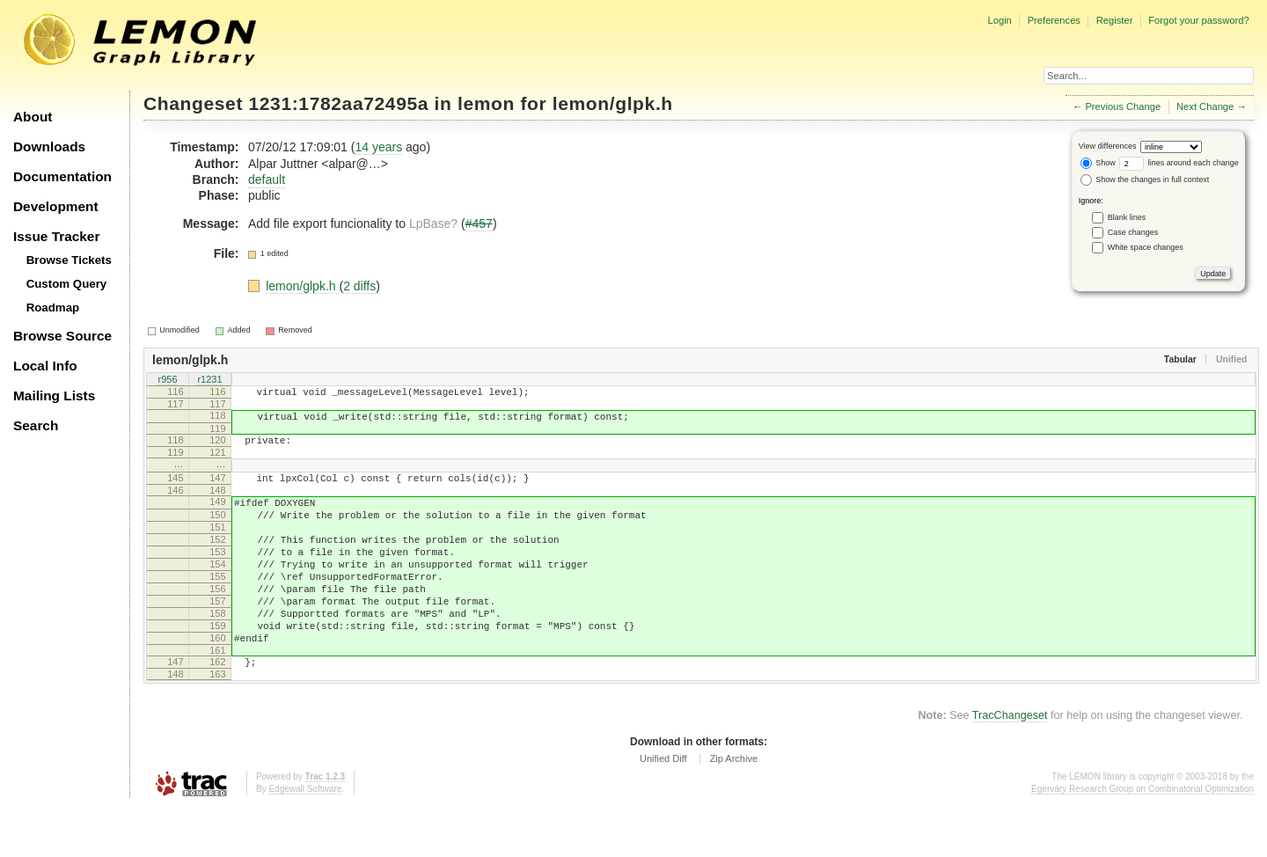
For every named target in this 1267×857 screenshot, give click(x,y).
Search (35, 425)
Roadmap (53, 307)
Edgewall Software (304, 839)
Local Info (45, 365)
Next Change (1205, 106)
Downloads (49, 146)
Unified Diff (663, 808)
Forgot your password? (1198, 20)
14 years (378, 147)
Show (1098, 162)
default (266, 179)
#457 (479, 223)
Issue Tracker (56, 236)
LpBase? (433, 223)
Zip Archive (734, 808)
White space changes (1145, 247)
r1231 (209, 380)
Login (999, 20)
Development (56, 206)
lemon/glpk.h (613, 103)
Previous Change (1123, 106)
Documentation (62, 176)
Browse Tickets (69, 260)
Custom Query (66, 283)
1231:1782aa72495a (339, 103)
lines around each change (1179, 162)
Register (1114, 20)
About (32, 116)
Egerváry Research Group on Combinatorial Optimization (1142, 839)
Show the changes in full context (1145, 179)
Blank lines (1127, 217)
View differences (1108, 146)
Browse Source (62, 335)
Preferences (1054, 20)
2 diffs (359, 286)
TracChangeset (1010, 765)
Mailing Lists (54, 395)
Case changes (1133, 232)
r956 (167, 380)
